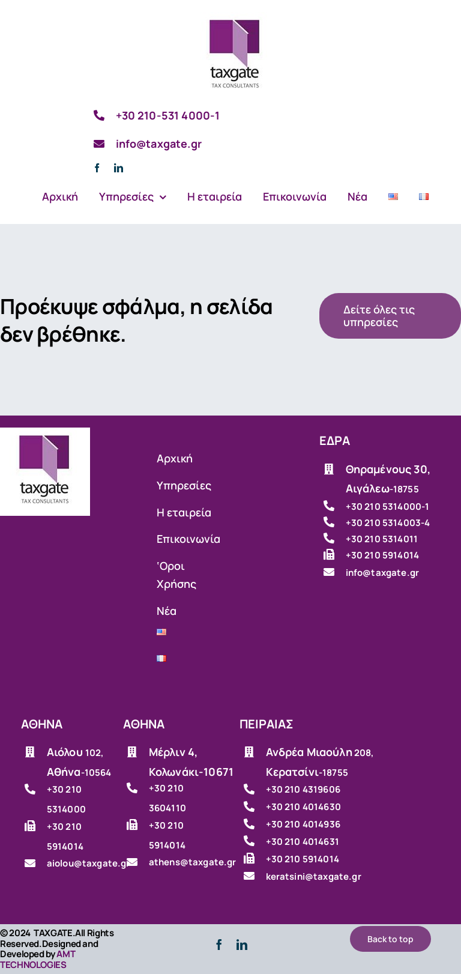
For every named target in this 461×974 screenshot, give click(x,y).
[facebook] (96, 167)
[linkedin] (118, 167)
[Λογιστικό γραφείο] (235, 18)
